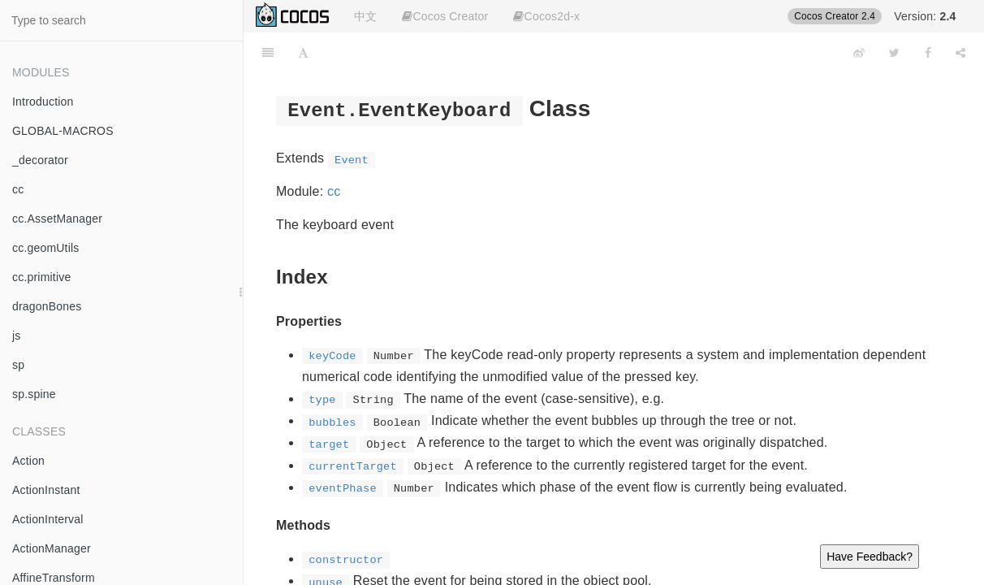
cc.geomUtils (46, 247)
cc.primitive (41, 277)
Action (28, 460)
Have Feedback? (869, 556)
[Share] (960, 52)
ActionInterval (48, 519)
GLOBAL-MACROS (63, 130)
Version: (925, 16)
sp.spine (34, 394)
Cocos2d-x (546, 16)
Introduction (43, 101)
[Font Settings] (303, 52)
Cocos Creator (445, 16)
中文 (365, 16)
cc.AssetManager (57, 218)
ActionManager (51, 548)
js (16, 335)
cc (18, 189)
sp (18, 364)
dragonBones (47, 306)
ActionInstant (46, 489)
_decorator (40, 160)
